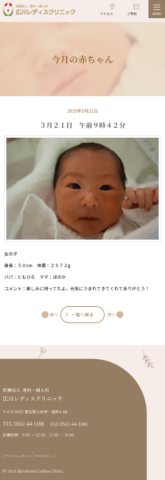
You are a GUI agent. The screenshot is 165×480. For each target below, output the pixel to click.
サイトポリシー (44, 456)
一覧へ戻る (82, 314)
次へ (111, 314)
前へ (54, 314)
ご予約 (132, 13)
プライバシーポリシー (18, 456)
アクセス (106, 13)
